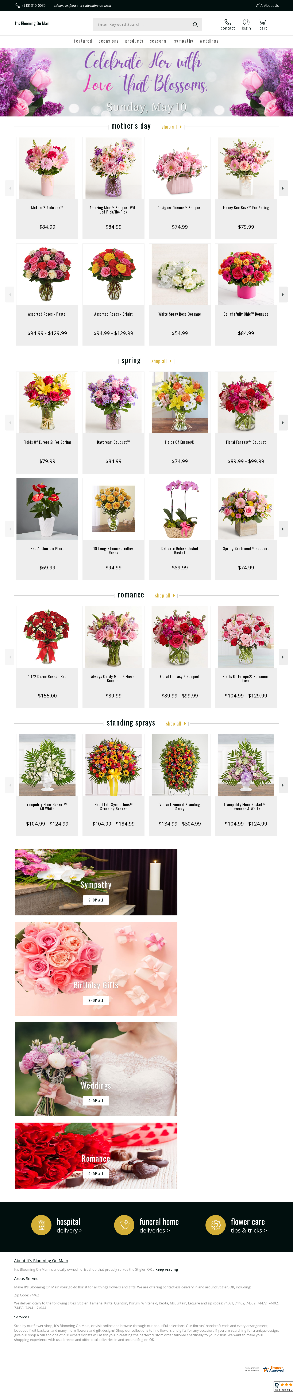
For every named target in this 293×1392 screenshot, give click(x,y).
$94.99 (113, 567)
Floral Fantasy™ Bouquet (246, 442)
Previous (9, 188)
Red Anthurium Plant (47, 548)
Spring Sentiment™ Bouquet (246, 548)
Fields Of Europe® (180, 442)
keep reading (166, 1096)
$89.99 (180, 567)
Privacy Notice (212, 1387)
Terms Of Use (187, 1387)
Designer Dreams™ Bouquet (180, 207)
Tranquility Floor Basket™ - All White (47, 806)
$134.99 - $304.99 (179, 823)
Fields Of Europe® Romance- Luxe (246, 678)
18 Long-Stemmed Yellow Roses (113, 550)
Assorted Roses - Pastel (47, 314)
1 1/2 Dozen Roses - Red (47, 676)
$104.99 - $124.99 (47, 823)
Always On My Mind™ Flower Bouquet (113, 678)
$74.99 (180, 226)
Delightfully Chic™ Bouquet (246, 314)
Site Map (268, 1387)
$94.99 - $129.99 (47, 333)
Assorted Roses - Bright (113, 314)
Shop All (169, 126)
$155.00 (47, 695)
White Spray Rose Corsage (179, 314)
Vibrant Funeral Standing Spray (179, 806)
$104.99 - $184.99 (113, 823)
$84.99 (47, 226)
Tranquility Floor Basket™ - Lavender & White (246, 806)
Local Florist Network (241, 1387)
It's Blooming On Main (32, 23)
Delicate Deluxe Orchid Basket (179, 550)
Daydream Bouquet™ (113, 442)
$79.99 (246, 226)
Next (283, 188)
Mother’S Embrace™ (47, 207)
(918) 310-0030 (34, 5)
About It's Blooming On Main (41, 1087)
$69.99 (47, 567)
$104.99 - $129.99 (246, 695)
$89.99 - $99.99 (246, 461)
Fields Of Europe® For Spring (47, 442)
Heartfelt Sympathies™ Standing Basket (114, 806)
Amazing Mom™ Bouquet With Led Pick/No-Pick (114, 210)
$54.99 (180, 333)
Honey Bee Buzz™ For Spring (246, 207)
